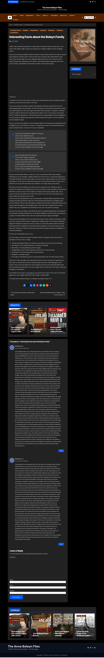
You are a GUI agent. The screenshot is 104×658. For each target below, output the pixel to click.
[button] (95, 17)
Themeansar (64, 655)
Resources (63, 15)
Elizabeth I (25, 30)
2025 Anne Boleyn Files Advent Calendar (62, 634)
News (57, 615)
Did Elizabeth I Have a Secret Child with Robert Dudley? (57, 330)
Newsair (56, 655)
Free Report (54, 15)
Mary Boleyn (51, 30)
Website (12, 590)
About (15, 15)
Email (12, 584)
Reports (45, 15)
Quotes (72, 15)
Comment (13, 556)
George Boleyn (34, 30)
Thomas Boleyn (14, 32)
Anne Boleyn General (15, 30)
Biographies (29, 15)
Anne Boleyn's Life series (18, 315)
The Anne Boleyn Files (52, 7)
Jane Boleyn (43, 30)
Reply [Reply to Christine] (61, 450)
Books (22, 15)
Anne (38, 15)
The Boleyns (60, 30)
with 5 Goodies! (82, 51)
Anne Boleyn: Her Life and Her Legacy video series (17, 330)
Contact (15, 19)
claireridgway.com (32, 273)
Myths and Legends (56, 312)
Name (12, 579)
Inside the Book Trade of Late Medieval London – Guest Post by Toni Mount (84, 636)
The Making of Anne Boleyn (36, 330)
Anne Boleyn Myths (17, 312)
